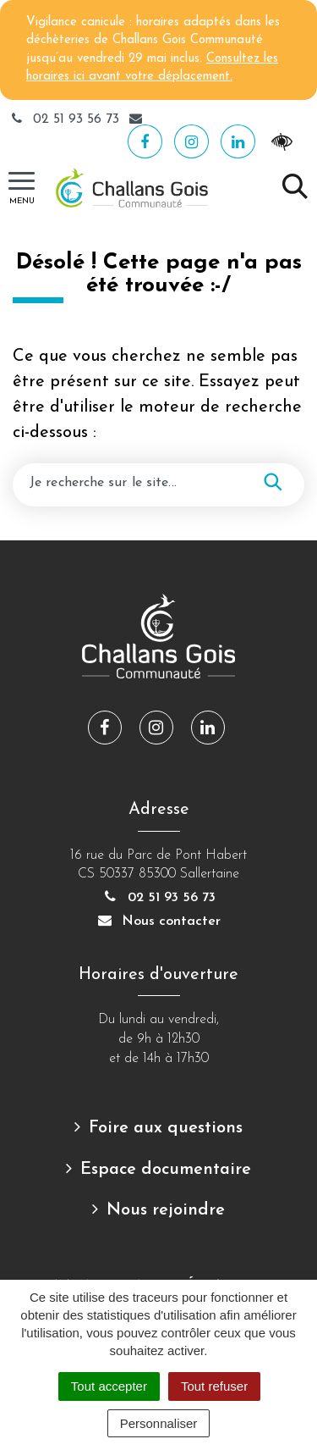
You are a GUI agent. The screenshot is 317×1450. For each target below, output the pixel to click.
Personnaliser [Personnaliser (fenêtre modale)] (159, 1423)
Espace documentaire (165, 1169)
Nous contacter (158, 921)
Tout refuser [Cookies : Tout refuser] (214, 1386)
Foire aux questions (166, 1128)
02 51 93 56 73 (65, 119)
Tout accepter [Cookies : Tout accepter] (109, 1386)
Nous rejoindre (166, 1210)
